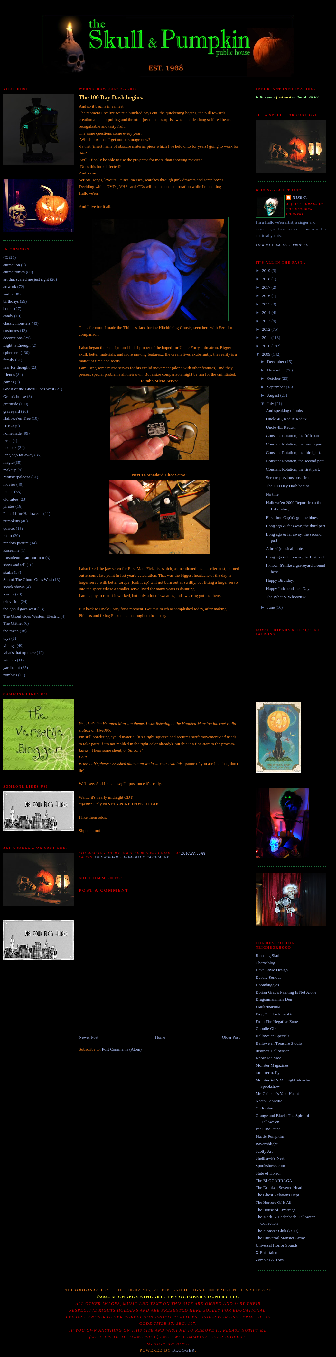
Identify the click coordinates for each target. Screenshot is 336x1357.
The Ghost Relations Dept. (278, 1195)
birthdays (11, 301)
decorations (13, 337)
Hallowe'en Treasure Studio (279, 1043)
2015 (266, 304)
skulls (8, 572)
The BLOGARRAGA (274, 1180)
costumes (11, 330)
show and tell (14, 564)
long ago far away (18, 455)
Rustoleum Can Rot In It (23, 557)
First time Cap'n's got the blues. (292, 517)
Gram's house (14, 396)
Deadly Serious (268, 977)
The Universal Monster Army (280, 1237)
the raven (11, 630)
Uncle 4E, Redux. (280, 427)
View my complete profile (282, 245)
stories (8, 594)
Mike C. (300, 197)
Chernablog (265, 962)
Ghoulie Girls (267, 1028)
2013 (266, 320)
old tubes (10, 499)
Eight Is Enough (17, 345)
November (276, 370)
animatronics (14, 271)
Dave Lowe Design (272, 970)
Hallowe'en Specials (272, 1036)
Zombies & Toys (270, 1260)
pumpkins (11, 521)
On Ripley (264, 1108)
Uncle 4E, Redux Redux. (287, 418)
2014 (266, 312)
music (8, 491)
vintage (9, 645)
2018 (266, 278)
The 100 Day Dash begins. (111, 97)
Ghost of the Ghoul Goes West (28, 389)
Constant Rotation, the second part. (295, 460)
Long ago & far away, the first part (295, 557)
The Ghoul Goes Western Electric (31, 616)
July (271, 403)
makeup (9, 469)
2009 (266, 354)
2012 (266, 329)
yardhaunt (11, 667)
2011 (266, 337)
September (276, 386)
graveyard (11, 411)
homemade (12, 433)
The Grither (13, 623)
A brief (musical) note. (285, 548)
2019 (266, 270)
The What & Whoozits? (285, 596)
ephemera (11, 352)
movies (9, 484)
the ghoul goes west (19, 608)
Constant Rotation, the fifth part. (293, 435)
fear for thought (16, 367)
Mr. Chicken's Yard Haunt (277, 1093)
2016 (266, 295)
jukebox (10, 447)
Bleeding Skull (268, 955)
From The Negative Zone (277, 1021)
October (274, 378)
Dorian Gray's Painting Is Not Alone (286, 992)
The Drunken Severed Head (279, 1187)
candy (8, 316)
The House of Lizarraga (275, 1209)
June (271, 607)
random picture (16, 542)
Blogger (183, 1350)
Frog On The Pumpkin (274, 1014)
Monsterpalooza (16, 476)
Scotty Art (264, 1151)
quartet (9, 528)
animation (11, 264)
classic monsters (17, 323)
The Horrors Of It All (273, 1202)
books (8, 308)
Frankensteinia (268, 1006)
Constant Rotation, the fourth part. (294, 444)
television (11, 601)
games (8, 381)
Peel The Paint (268, 1129)
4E (5, 257)
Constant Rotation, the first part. (293, 469)
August (273, 395)
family (8, 359)
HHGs (8, 425)
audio (8, 294)
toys (6, 638)
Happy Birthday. (280, 580)
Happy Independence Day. (288, 588)
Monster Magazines (272, 1065)
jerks (7, 440)
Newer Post (88, 1037)
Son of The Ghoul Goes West (27, 579)
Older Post (231, 1037)
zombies (10, 674)
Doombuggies (267, 984)
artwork (9, 286)
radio (7, 535)
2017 (266, 287)
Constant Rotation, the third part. (293, 452)
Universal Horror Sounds (277, 1245)
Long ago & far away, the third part (295, 525)
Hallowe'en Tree (17, 418)
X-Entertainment (270, 1252)
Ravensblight (267, 1143)
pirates (8, 506)
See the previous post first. (288, 477)
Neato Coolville (269, 1101)
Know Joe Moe (268, 1057)
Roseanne (11, 550)
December (276, 361)
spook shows (14, 587)
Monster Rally (268, 1072)
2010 (266, 345)
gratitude (10, 403)
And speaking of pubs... (286, 410)
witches (9, 660)
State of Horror (268, 1173)
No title (272, 494)
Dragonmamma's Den (274, 999)
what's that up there (19, 652)
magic (8, 462)
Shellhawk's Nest (270, 1158)
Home (160, 1037)
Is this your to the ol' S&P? (287, 97)
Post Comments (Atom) (122, 1049)
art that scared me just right (26, 279)
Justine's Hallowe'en (272, 1050)
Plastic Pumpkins (270, 1136)
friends (9, 374)
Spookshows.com (270, 1165)
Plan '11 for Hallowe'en (22, 513)
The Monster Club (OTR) (277, 1230)
